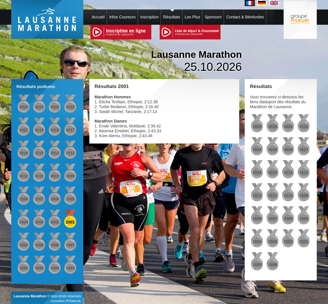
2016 (23, 153)
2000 (23, 245)
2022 (70, 107)
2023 (54, 107)
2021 (23, 130)
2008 (23, 199)
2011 (39, 176)
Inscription (149, 17)
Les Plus (192, 17)
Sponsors (213, 17)
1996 (23, 268)
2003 (39, 222)
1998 (54, 245)
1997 (70, 245)
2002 (54, 222)
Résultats (171, 17)
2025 (23, 107)
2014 (54, 153)
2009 (70, 176)
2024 (39, 107)
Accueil (98, 17)
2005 (70, 199)
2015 (39, 153)
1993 (70, 268)
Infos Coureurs (122, 17)
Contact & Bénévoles (245, 17)
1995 (39, 268)
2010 (54, 176)
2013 (70, 153)
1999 (39, 245)
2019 (39, 130)
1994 (54, 268)
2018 (54, 130)
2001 (70, 222)
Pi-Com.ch (73, 301)
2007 (39, 199)
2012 (23, 176)
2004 (23, 222)
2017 (70, 130)
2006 (54, 199)
